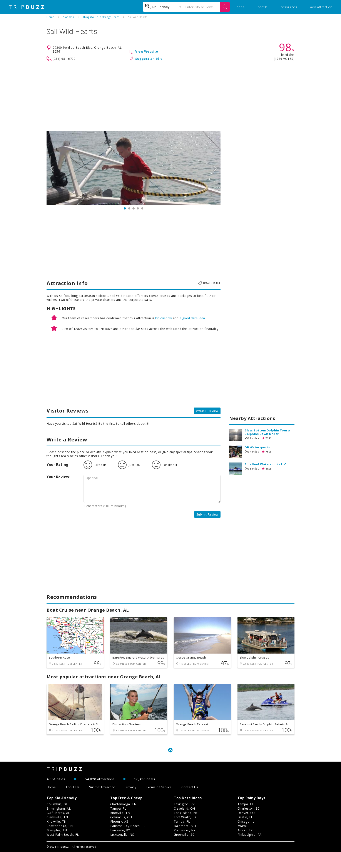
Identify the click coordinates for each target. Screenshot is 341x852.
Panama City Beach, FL (127, 826)
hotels (263, 7)
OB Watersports (257, 447)
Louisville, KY (120, 830)
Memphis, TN (57, 830)
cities (240, 7)
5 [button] (142, 208)
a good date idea (192, 318)
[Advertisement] (170, 96)
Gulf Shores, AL (58, 813)
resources (289, 7)
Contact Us (189, 787)
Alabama (68, 17)
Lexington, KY (184, 804)
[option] (134, 168)
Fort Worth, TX (185, 817)
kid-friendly (163, 318)
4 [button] (138, 208)
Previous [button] (52, 168)
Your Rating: (58, 464)
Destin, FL (245, 817)
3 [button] (133, 208)
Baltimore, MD (185, 826)
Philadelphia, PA (249, 834)
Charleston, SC (248, 808)
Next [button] (215, 168)
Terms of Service (159, 787)
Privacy (130, 787)
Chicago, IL (245, 821)
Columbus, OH (57, 804)
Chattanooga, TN (60, 826)
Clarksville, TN (57, 817)
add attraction (321, 7)
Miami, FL (244, 826)
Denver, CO (246, 813)
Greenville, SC (184, 834)
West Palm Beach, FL (63, 834)
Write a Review (207, 411)
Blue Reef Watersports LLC (265, 464)
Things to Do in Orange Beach (101, 17)
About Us (72, 787)
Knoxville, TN (57, 821)
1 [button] (125, 208)
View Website (146, 51)
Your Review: (58, 477)
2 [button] (129, 208)
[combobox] (163, 7)
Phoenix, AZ (119, 821)
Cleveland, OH (184, 808)
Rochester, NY (185, 830)
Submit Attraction (102, 787)
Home (50, 17)
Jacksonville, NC (122, 834)
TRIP (27, 7)
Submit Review (207, 514)
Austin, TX (245, 830)
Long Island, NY (186, 813)
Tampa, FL (118, 808)
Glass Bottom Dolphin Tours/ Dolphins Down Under (267, 432)
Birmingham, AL (59, 808)
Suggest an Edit (148, 59)
